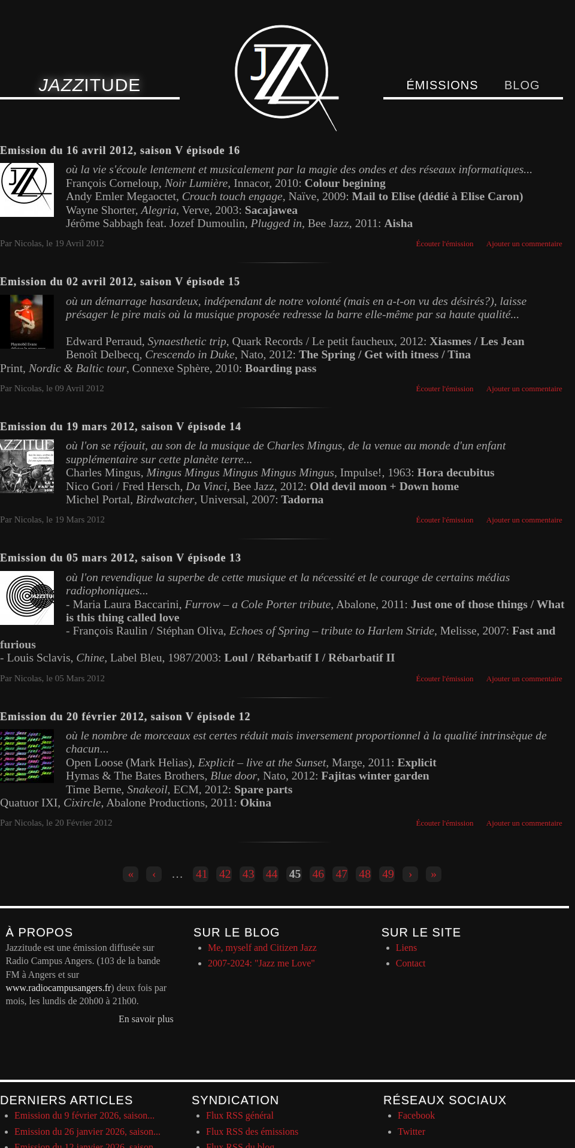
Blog (522, 85)
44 (272, 874)
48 (365, 874)
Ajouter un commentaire (524, 243)
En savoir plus (146, 1019)
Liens (406, 947)
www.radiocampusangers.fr (58, 988)
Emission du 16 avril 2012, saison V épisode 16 (120, 150)
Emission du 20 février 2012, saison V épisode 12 (125, 717)
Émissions (442, 85)
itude (90, 85)
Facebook (416, 1115)
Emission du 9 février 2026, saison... (84, 1115)
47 (341, 874)
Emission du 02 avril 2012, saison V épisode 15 (120, 282)
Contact (411, 963)
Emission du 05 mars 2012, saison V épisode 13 (120, 558)
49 (388, 874)
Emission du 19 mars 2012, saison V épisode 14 (120, 427)
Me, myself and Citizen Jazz (262, 947)
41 (202, 874)
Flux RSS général (240, 1115)
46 (319, 874)
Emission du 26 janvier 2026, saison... (87, 1131)
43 (249, 874)
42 (225, 874)
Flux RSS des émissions (252, 1131)
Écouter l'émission (445, 243)
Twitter (411, 1131)
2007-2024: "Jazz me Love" (261, 963)
